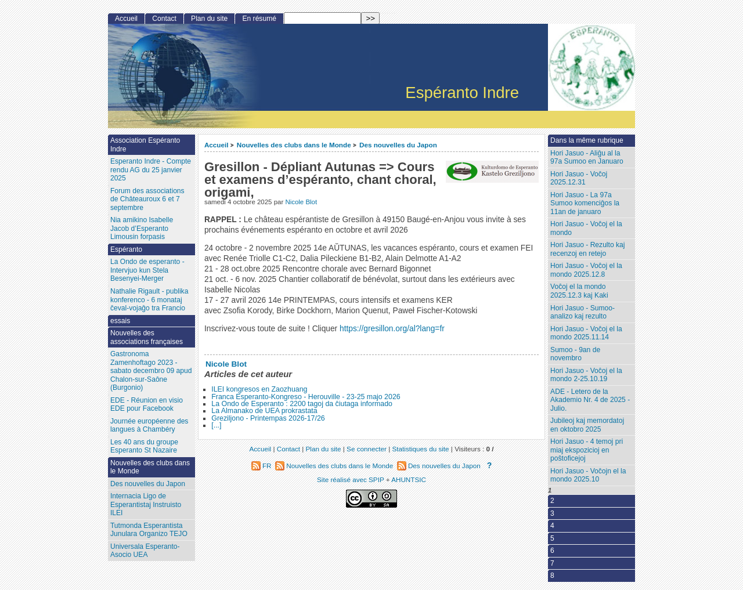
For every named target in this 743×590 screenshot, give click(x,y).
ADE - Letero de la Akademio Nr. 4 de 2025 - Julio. (590, 400)
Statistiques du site (420, 449)
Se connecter (367, 449)
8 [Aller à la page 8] (552, 575)
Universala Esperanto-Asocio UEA (145, 550)
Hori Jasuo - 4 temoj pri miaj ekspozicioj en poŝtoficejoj (586, 449)
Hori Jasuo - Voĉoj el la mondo (586, 228)
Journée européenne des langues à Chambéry (149, 425)
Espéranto (126, 249)
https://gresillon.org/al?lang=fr (392, 328)
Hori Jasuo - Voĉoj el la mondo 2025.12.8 (586, 270)
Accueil (216, 145)
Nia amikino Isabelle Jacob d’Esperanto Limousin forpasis (141, 228)
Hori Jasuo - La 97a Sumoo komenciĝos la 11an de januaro (584, 203)
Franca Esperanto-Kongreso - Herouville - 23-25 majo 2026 (305, 397)
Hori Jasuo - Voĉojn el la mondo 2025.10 (588, 475)
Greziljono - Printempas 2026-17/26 (267, 418)
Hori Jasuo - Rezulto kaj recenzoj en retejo (587, 249)
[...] (216, 425)
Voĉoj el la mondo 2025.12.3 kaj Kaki (579, 291)
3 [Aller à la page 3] (552, 513)
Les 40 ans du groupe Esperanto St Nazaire (144, 446)
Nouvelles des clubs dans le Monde (294, 145)
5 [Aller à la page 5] (552, 538)
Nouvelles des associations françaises (146, 337)
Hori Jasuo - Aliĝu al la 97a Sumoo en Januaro (586, 157)
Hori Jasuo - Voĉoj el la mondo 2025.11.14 (586, 333)
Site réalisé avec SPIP (351, 479)
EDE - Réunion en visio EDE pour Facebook (146, 404)
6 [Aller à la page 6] (552, 550)
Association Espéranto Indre (145, 144)
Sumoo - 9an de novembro (575, 354)
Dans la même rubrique (586, 140)
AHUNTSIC (408, 479)
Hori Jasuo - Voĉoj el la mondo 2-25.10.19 (586, 375)
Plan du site (209, 19)
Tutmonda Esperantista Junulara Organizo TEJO (148, 530)
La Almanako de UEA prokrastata (264, 411)
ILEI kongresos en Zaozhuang (259, 389)
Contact (164, 19)
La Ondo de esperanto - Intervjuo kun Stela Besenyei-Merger (147, 270)
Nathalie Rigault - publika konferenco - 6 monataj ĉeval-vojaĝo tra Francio (149, 299)
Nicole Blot (301, 201)
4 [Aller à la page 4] (552, 526)
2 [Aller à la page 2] (552, 501)
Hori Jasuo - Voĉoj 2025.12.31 (578, 178)
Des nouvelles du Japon (398, 145)
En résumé (259, 19)
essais (120, 321)
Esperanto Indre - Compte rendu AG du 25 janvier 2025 (150, 169)
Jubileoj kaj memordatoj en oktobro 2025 (587, 425)
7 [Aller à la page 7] (552, 563)
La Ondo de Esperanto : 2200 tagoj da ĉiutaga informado (301, 404)
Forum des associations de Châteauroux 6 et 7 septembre (147, 199)
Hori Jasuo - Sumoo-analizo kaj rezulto (582, 312)
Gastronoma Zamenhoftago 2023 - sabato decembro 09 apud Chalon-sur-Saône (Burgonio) (151, 371)
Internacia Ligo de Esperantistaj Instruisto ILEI (145, 504)
